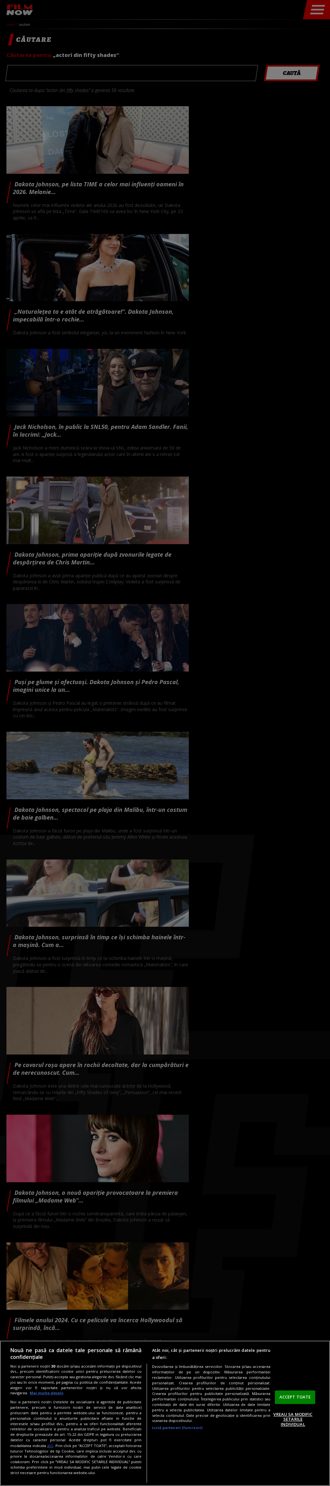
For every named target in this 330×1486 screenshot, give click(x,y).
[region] (165, 1413)
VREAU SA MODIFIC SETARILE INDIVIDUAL (292, 1419)
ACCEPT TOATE (295, 1397)
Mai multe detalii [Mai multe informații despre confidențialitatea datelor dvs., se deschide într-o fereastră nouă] (46, 1392)
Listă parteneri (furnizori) (177, 1427)
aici (50, 1445)
